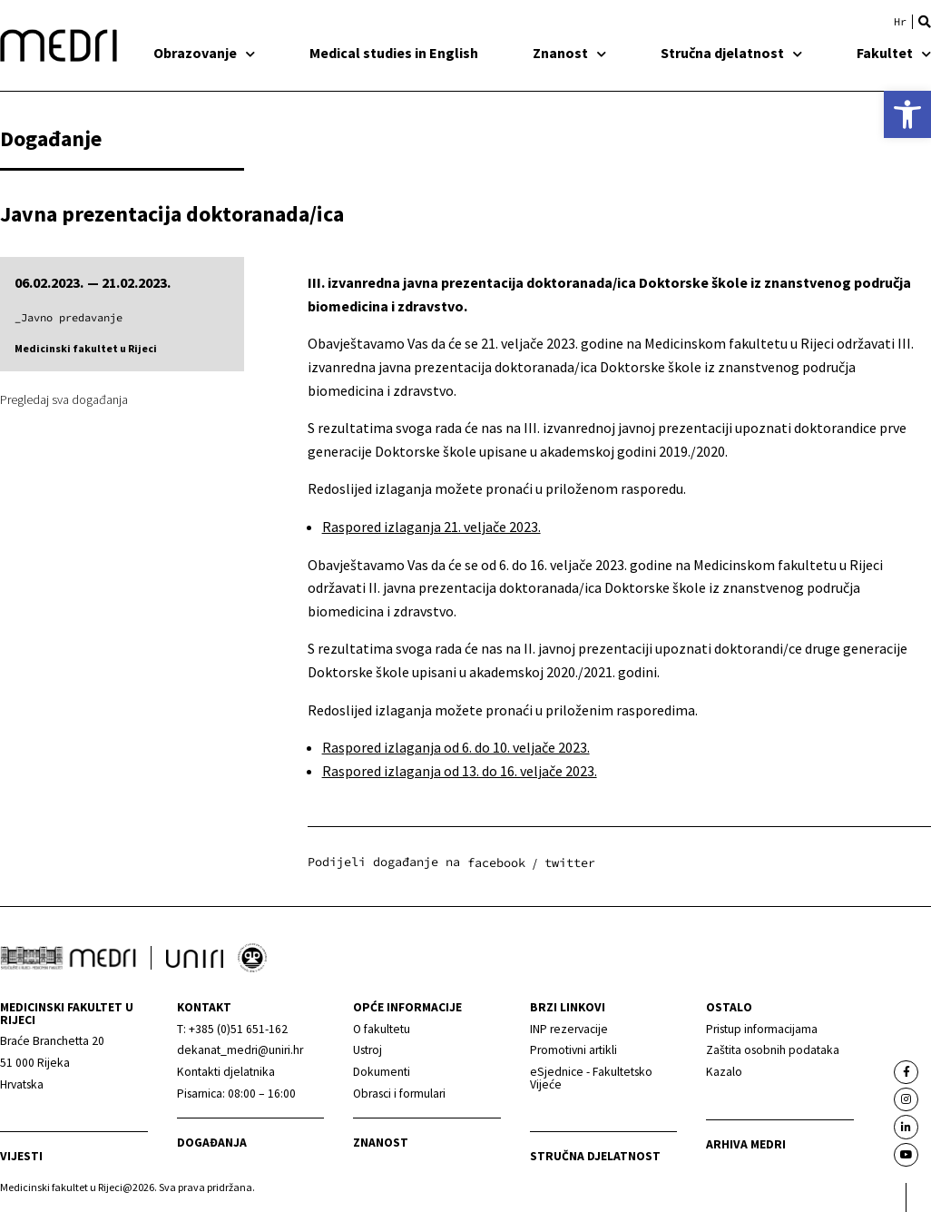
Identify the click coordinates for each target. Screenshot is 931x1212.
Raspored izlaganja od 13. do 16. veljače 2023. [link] (459, 771)
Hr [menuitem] (900, 21)
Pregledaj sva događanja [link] (64, 399)
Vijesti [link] (21, 1156)
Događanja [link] (212, 1142)
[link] (907, 114)
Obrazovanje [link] (204, 52)
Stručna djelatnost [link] (731, 52)
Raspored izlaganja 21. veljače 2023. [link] (431, 526)
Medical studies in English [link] (393, 53)
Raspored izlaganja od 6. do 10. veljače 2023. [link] (456, 747)
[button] (924, 21)
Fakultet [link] (894, 52)
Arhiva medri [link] (746, 1144)
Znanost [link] (569, 52)
